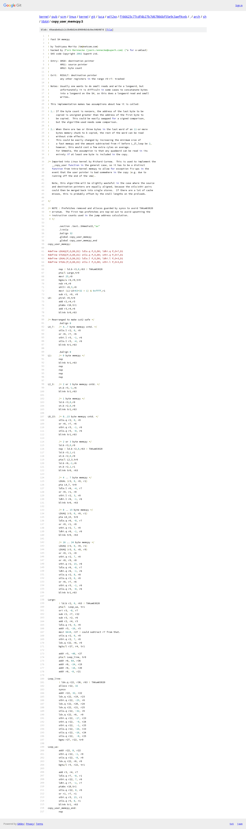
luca (101, 17)
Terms (39, 823)
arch (197, 17)
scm (63, 17)
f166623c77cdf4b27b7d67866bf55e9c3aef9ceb (153, 17)
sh (204, 17)
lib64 (45, 21)
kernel (44, 17)
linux (72, 17)
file (109, 29)
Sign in (239, 5)
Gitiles (20, 823)
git (93, 17)
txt (232, 823)
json (240, 823)
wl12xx (112, 17)
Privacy (30, 823)
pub (54, 17)
